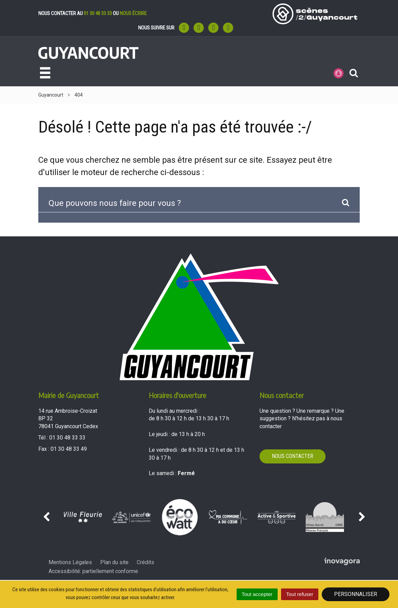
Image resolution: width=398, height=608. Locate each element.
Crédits (145, 562)
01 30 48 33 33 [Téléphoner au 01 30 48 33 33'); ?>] (67, 437)
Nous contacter (292, 456)
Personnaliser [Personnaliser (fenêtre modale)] (355, 594)
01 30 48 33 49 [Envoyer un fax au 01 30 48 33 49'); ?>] (69, 449)
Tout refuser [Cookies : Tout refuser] (299, 594)
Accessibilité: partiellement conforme (93, 571)
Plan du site (114, 562)
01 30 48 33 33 (98, 13)
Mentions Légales (70, 562)
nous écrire (133, 13)
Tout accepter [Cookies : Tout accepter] (257, 594)
